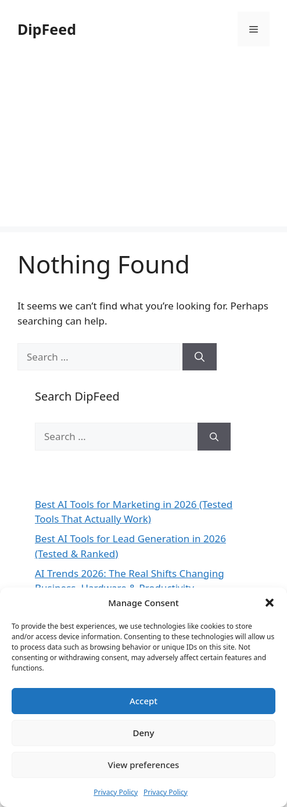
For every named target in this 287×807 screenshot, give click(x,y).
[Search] (199, 357)
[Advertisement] (143, 145)
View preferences (144, 764)
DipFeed (46, 29)
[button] (269, 602)
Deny (144, 732)
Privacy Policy (116, 792)
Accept (143, 701)
